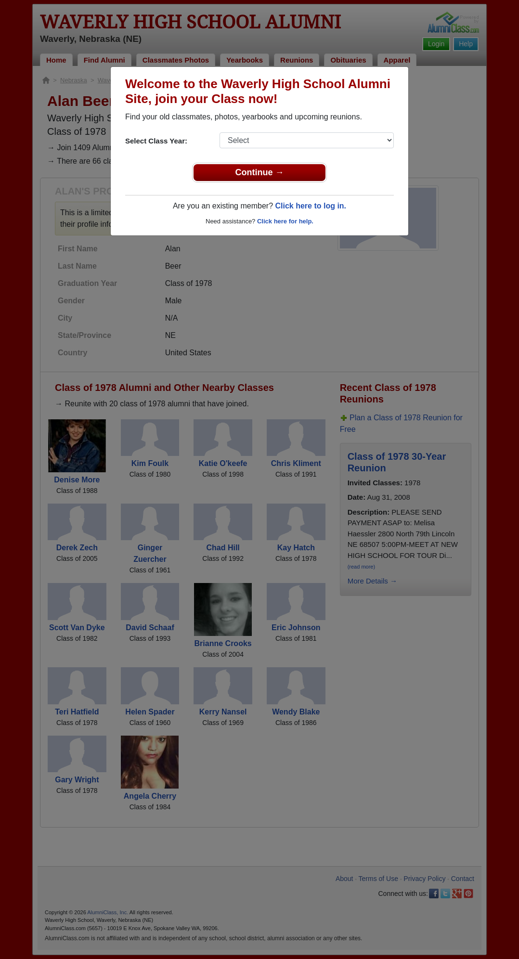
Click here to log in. (310, 206)
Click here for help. (285, 221)
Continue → (259, 172)
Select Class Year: (156, 141)
